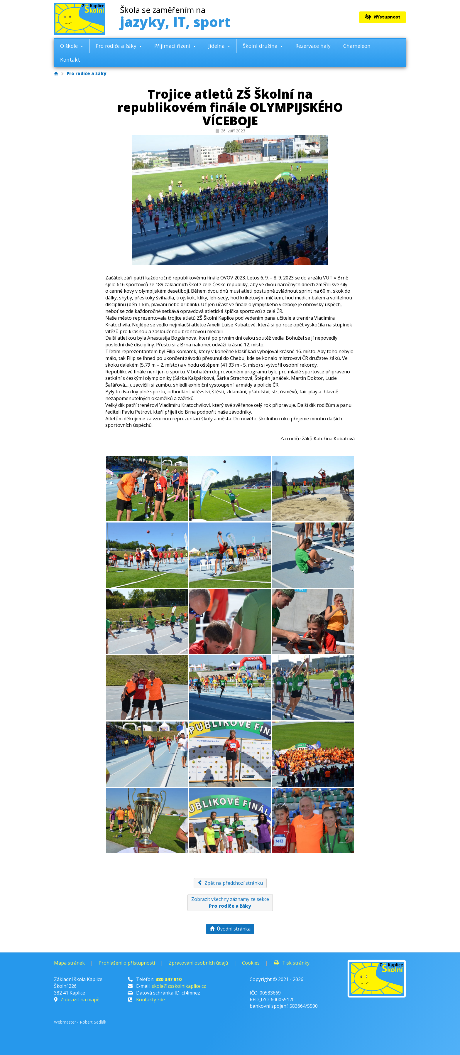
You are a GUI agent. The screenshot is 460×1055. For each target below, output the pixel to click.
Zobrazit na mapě (79, 999)
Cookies (251, 963)
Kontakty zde (150, 999)
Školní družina (263, 45)
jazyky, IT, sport (175, 18)
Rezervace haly (313, 45)
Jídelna (219, 45)
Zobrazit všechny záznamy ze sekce (230, 902)
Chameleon (357, 45)
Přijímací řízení (175, 45)
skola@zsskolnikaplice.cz (179, 986)
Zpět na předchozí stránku (230, 883)
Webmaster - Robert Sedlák (80, 1022)
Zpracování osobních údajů (198, 963)
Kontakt (70, 59)
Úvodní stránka (230, 929)
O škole (71, 45)
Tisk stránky (291, 963)
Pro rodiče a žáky (119, 45)
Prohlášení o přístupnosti (127, 963)
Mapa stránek (69, 963)
